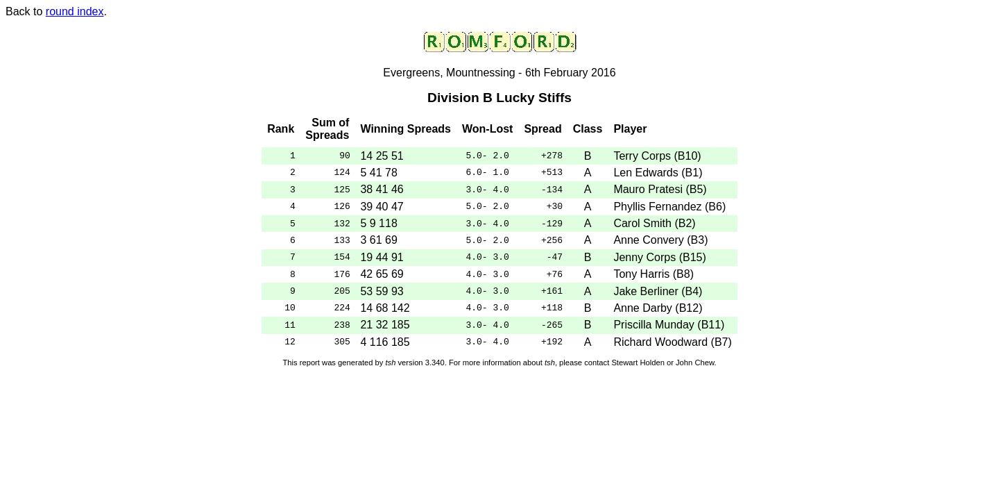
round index (75, 11)
